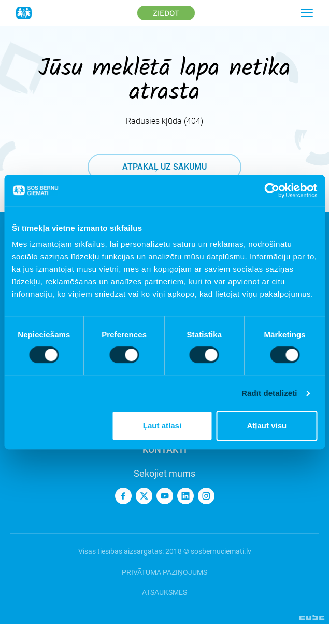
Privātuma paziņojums (164, 572)
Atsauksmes (164, 592)
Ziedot (166, 13)
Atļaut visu (267, 425)
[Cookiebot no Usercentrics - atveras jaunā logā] (271, 190)
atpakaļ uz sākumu (164, 167)
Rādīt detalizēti (269, 393)
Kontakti (164, 449)
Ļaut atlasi (162, 425)
